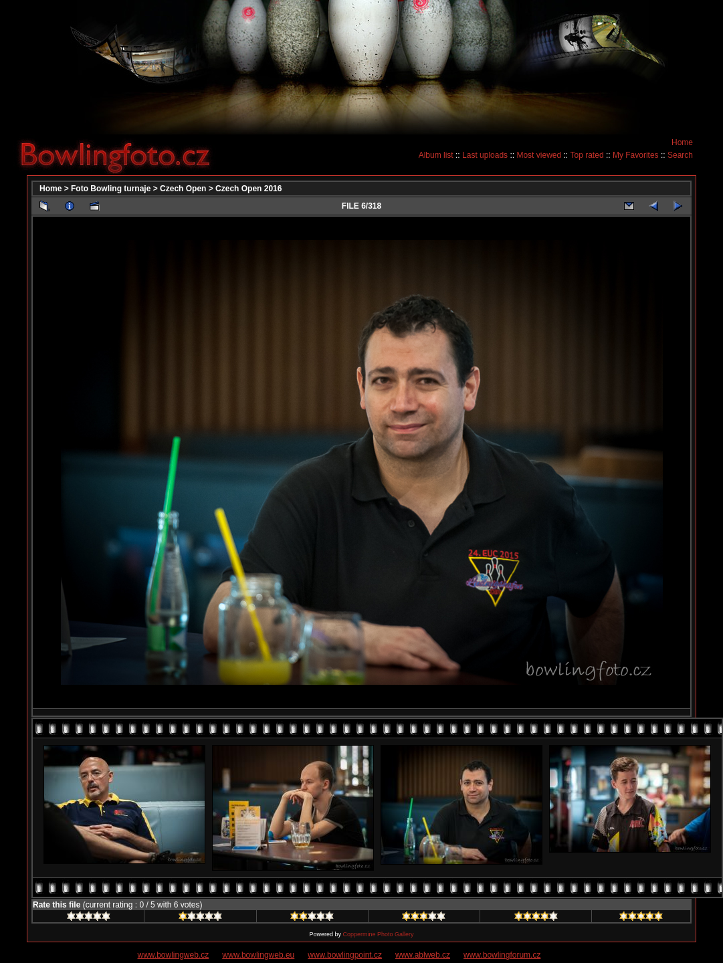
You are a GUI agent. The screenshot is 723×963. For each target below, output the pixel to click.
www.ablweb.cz (422, 955)
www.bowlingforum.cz (501, 955)
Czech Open (183, 188)
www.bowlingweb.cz (173, 955)
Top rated (587, 155)
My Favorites (636, 155)
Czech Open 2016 (248, 188)
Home (682, 142)
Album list (436, 155)
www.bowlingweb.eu (258, 955)
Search (680, 155)
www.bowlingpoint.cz (345, 955)
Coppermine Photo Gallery (377, 934)
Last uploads (485, 155)
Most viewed (538, 155)
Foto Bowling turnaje (110, 188)
